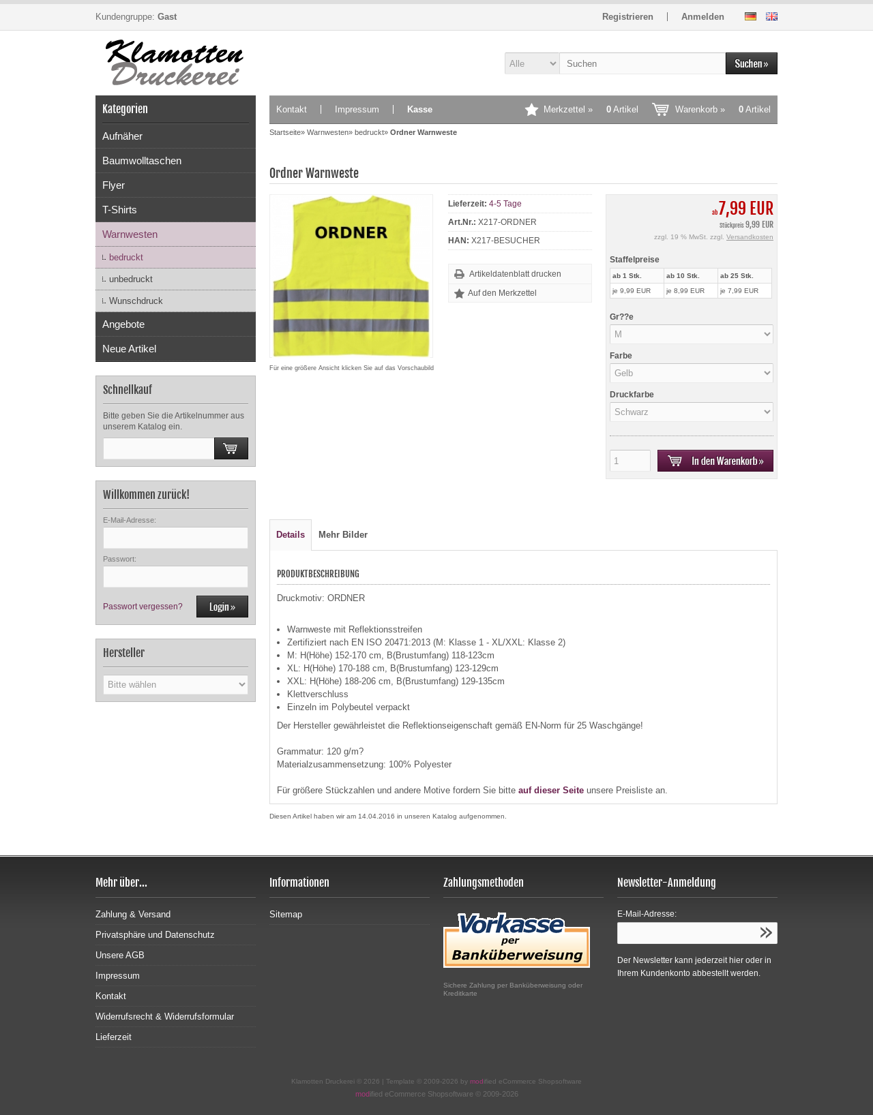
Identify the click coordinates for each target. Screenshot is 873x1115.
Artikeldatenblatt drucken (515, 274)
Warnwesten (130, 234)
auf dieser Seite (551, 790)
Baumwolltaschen (141, 160)
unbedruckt (131, 279)
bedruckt (126, 257)
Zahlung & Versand (133, 914)
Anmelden (702, 17)
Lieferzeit (113, 1037)
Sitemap (285, 914)
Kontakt (291, 109)
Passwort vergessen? (143, 606)
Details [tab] (290, 535)
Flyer (113, 185)
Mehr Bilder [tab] (343, 535)
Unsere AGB (120, 955)
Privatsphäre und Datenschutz (155, 935)
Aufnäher (122, 136)
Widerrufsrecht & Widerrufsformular (164, 1016)
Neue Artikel (129, 348)
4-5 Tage (505, 204)
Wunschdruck (136, 301)
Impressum (357, 109)
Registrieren (627, 17)
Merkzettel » (591, 109)
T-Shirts (119, 209)
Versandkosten (749, 237)
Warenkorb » (723, 109)
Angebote (123, 324)
